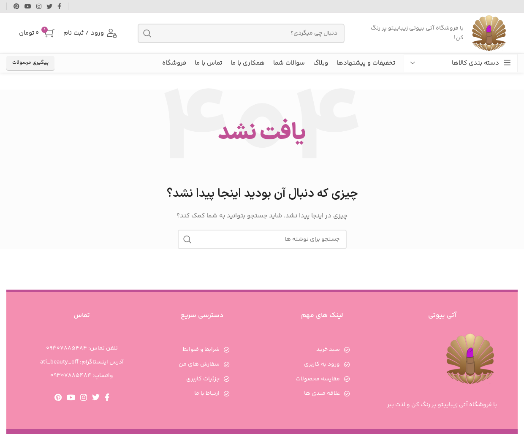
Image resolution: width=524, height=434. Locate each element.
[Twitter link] (49, 6)
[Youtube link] (28, 6)
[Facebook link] (59, 6)
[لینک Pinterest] (16, 6)
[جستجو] (241, 33)
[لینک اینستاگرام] (39, 6)
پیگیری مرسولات (30, 63)
